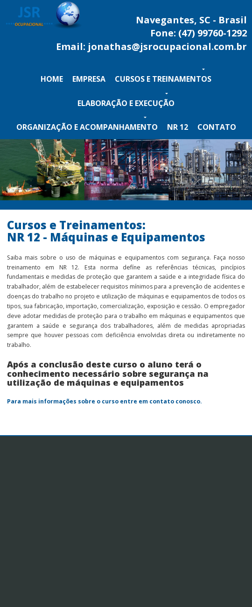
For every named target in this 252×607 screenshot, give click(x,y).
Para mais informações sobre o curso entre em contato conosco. (104, 401)
